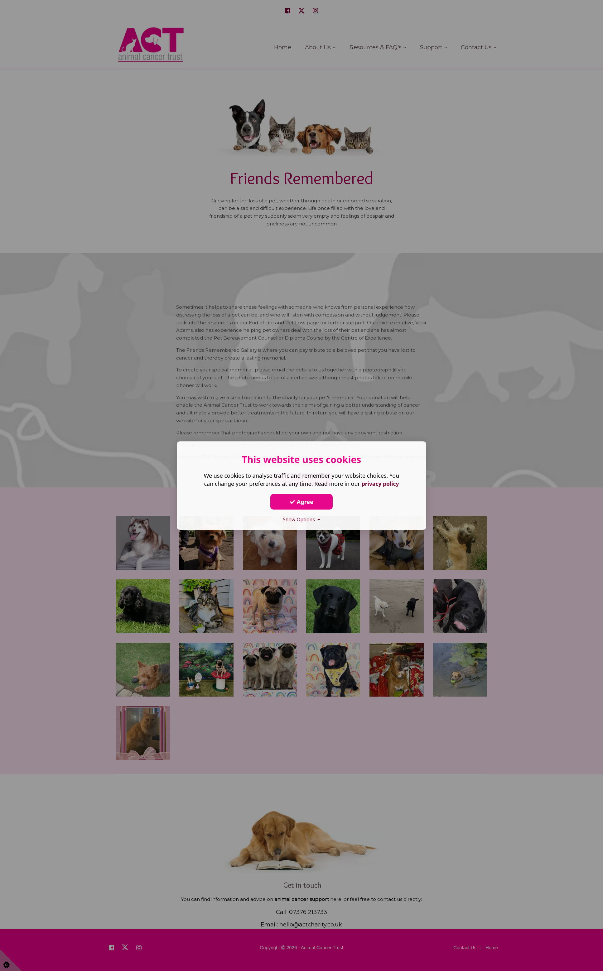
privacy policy (380, 483)
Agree (301, 501)
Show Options (301, 519)
